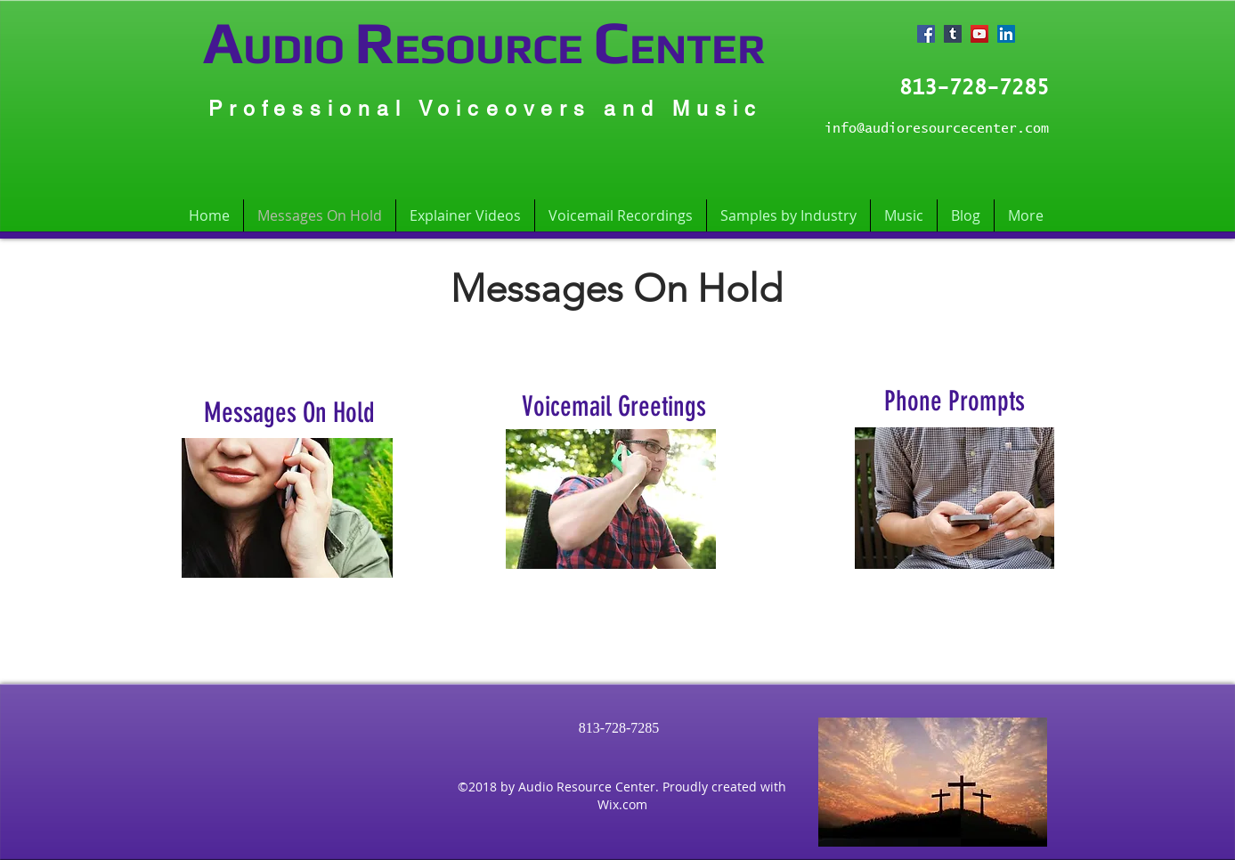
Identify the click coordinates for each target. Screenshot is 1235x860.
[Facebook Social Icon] (926, 34)
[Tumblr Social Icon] (953, 34)
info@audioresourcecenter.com (937, 128)
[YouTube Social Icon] (979, 34)
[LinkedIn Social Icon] (1006, 34)
